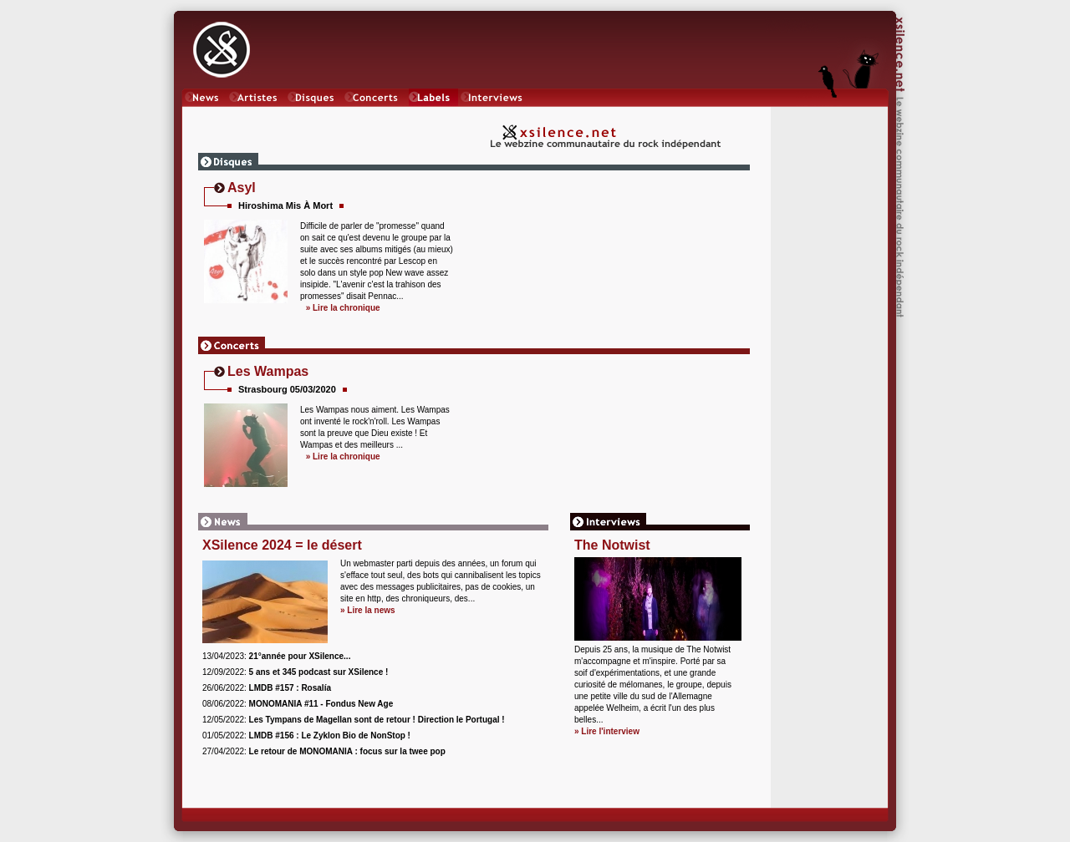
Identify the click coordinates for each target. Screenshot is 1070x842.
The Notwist (612, 545)
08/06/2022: (297, 703)
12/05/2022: (353, 719)
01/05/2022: (306, 735)
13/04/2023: (276, 656)
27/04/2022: (324, 751)
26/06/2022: (266, 687)
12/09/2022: (295, 672)
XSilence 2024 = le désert (282, 545)
